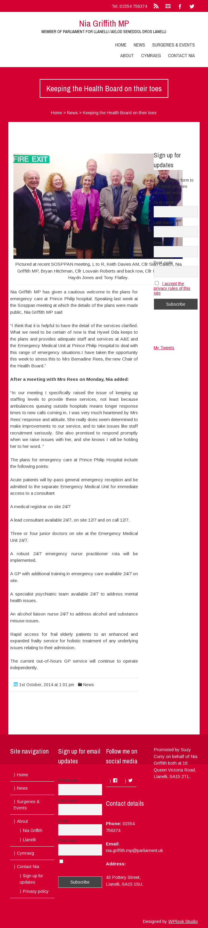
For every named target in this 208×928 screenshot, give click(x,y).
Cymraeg (151, 55)
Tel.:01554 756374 (129, 6)
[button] (98, 206)
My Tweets (164, 347)
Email (159, 242)
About (127, 55)
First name (164, 202)
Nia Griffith (32, 830)
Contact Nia (181, 55)
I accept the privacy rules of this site (172, 288)
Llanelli (29, 839)
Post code (163, 262)
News (139, 44)
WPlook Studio (183, 921)
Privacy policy (36, 891)
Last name (163, 222)
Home (121, 44)
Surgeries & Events (173, 44)
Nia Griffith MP (104, 23)
